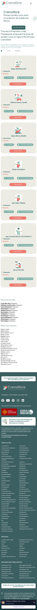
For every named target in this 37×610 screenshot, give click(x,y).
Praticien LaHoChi (23, 497)
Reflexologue (4, 518)
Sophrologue (4, 524)
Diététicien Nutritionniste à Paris (27, 567)
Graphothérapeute (6, 474)
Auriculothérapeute (24, 450)
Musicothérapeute (23, 483)
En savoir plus (10, 603)
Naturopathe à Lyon (6, 567)
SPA (2, 520)
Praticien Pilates (5, 503)
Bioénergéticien (5, 452)
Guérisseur (22, 474)
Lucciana (5, 343)
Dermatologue (5, 464)
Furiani (5, 340)
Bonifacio (6, 359)
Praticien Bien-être (6, 491)
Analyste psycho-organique (8, 448)
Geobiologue (4, 472)
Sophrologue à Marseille (25, 565)
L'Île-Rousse (6, 355)
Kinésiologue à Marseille (7, 577)
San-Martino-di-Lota (9, 362)
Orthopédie (22, 487)
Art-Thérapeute (5, 450)
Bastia (5, 331)
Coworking (22, 462)
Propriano (18, 50)
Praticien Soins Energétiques (8, 508)
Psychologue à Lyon (24, 575)
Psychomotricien (23, 514)
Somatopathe (4, 522)
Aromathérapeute (23, 448)
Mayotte (21, 550)
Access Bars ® (4, 446)
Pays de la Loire (23, 554)
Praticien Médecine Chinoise (8, 501)
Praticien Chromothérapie (7, 493)
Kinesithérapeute (5, 480)
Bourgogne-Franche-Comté (26, 539)
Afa (4, 357)
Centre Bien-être (23, 452)
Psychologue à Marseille (7, 573)
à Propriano (9, 303)
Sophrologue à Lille (6, 569)
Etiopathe (3, 470)
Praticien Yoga (5, 510)
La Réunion (22, 548)
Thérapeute (22, 524)
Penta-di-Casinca (8, 350)
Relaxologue (22, 518)
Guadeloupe (4, 546)
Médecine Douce (5, 485)
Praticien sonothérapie (7, 512)
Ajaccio (5, 329)
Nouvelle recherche (18, 27)
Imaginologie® (23, 476)
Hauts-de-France (5, 548)
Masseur (3, 483)
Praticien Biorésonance (25, 491)
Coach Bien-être (23, 454)
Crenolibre (4, 395)
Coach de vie (22, 456)
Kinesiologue (22, 478)
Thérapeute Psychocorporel (26, 529)
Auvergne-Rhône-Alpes (7, 539)
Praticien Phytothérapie (25, 501)
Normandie (4, 552)
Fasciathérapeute (23, 470)
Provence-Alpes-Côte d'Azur (8, 556)
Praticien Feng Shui (6, 495)
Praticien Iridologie (6, 497)
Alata (4, 354)
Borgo (5, 334)
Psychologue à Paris (6, 565)
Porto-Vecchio (7, 333)
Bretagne (3, 542)
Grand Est (21, 544)
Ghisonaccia (6, 345)
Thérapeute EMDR (24, 527)
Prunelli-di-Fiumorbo (9, 348)
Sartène (5, 352)
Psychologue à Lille (24, 569)
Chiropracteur (4, 454)
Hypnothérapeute (5, 476)
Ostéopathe (4, 489)
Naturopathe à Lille (24, 573)
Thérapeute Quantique (7, 531)
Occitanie (3, 554)
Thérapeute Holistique (6, 529)
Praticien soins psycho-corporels (27, 510)
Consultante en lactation (7, 462)
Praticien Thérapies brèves (25, 508)
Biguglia (5, 336)
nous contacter (25, 598)
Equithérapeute (5, 468)
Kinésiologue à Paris (6, 571)
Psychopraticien (5, 516)
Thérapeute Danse (6, 527)
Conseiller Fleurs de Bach (25, 458)
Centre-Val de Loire (24, 542)
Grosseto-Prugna (8, 361)
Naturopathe (22, 485)
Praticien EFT (22, 493)
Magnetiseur (22, 480)
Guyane (21, 546)
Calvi (4, 341)
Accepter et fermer (18, 607)
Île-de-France (22, 556)
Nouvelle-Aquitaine (24, 552)
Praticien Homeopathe (24, 495)
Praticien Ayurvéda (24, 489)
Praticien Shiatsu (23, 506)
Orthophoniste (5, 487)
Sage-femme (22, 520)
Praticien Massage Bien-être (8, 499)
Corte (4, 338)
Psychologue (4, 514)
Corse (8, 50)
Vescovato (6, 364)
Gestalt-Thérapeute (24, 472)
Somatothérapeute (24, 522)
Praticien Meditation (24, 499)
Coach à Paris (4, 575)
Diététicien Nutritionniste (25, 464)
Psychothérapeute (23, 516)
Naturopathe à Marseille (25, 571)
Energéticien (22, 466)
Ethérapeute (22, 468)
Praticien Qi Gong (23, 503)
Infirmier (3, 478)
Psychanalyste (22, 512)
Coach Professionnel (6, 456)
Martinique (4, 550)
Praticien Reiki (5, 506)
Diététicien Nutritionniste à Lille (27, 577)
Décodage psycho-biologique (8, 466)
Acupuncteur (22, 446)
